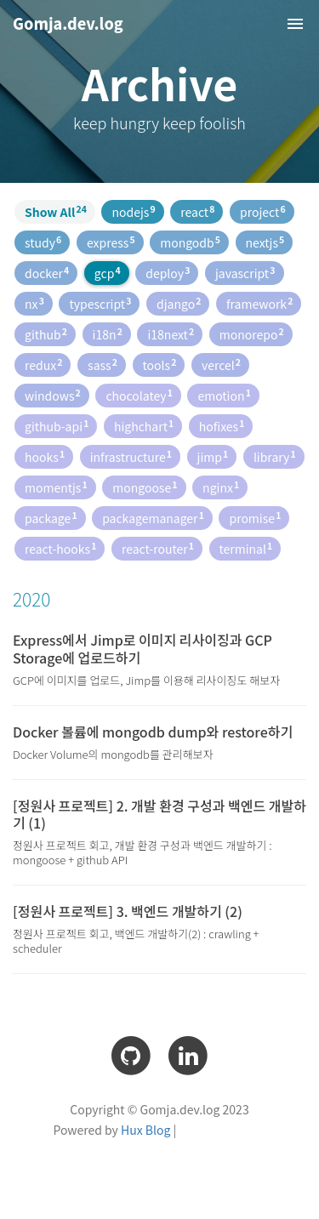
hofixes (222, 426)
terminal (246, 548)
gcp (107, 273)
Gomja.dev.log (68, 23)
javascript (245, 273)
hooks (45, 456)
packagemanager (153, 518)
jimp (213, 456)
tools (160, 364)
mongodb (190, 242)
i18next (170, 334)
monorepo (251, 334)
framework (259, 303)
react (197, 211)
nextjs (265, 242)
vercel (221, 364)
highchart (144, 426)
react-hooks (60, 548)
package (51, 518)
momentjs (56, 487)
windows (53, 395)
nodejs (133, 211)
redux (43, 364)
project (263, 211)
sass (102, 364)
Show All (56, 211)
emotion (223, 395)
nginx (220, 487)
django (179, 303)
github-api (56, 426)
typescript (100, 303)
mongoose (144, 487)
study (43, 242)
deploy (167, 273)
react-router (158, 548)
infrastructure (131, 456)
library (274, 456)
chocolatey (138, 395)
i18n (107, 334)
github (46, 334)
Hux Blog (145, 1129)
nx (34, 303)
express (111, 242)
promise (255, 518)
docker (47, 273)
